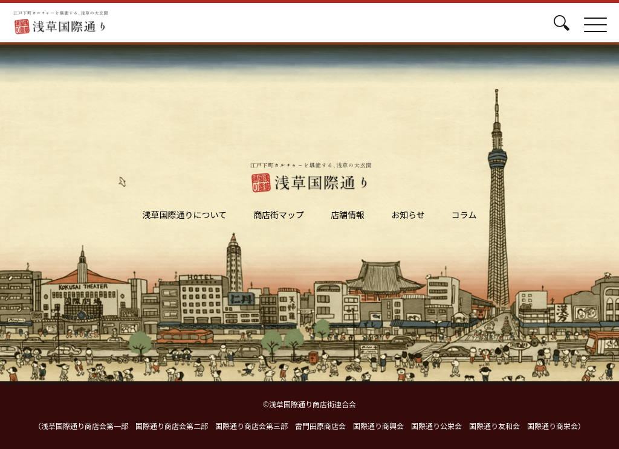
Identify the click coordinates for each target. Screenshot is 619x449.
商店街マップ (278, 214)
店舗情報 (348, 214)
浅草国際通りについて (185, 214)
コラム (464, 214)
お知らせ (408, 214)
